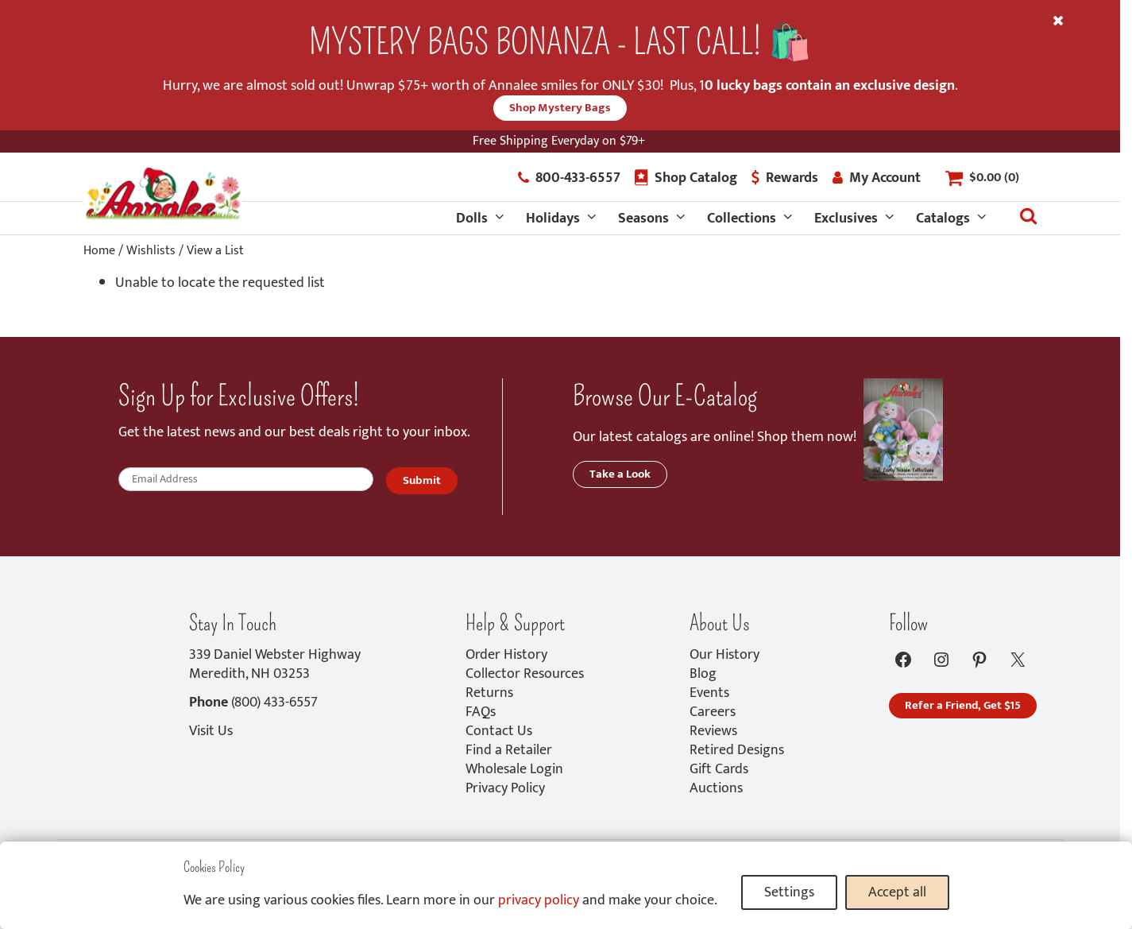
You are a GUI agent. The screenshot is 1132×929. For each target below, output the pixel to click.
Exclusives (846, 218)
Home (99, 250)
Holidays (553, 218)
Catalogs (943, 218)
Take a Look (620, 474)
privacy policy (538, 900)
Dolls (472, 218)
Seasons (643, 218)
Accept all (897, 892)
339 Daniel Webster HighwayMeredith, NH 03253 (275, 664)
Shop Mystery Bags (560, 108)
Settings (789, 892)
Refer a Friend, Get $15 (963, 705)
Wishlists (151, 250)
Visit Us (211, 731)
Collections (741, 218)
